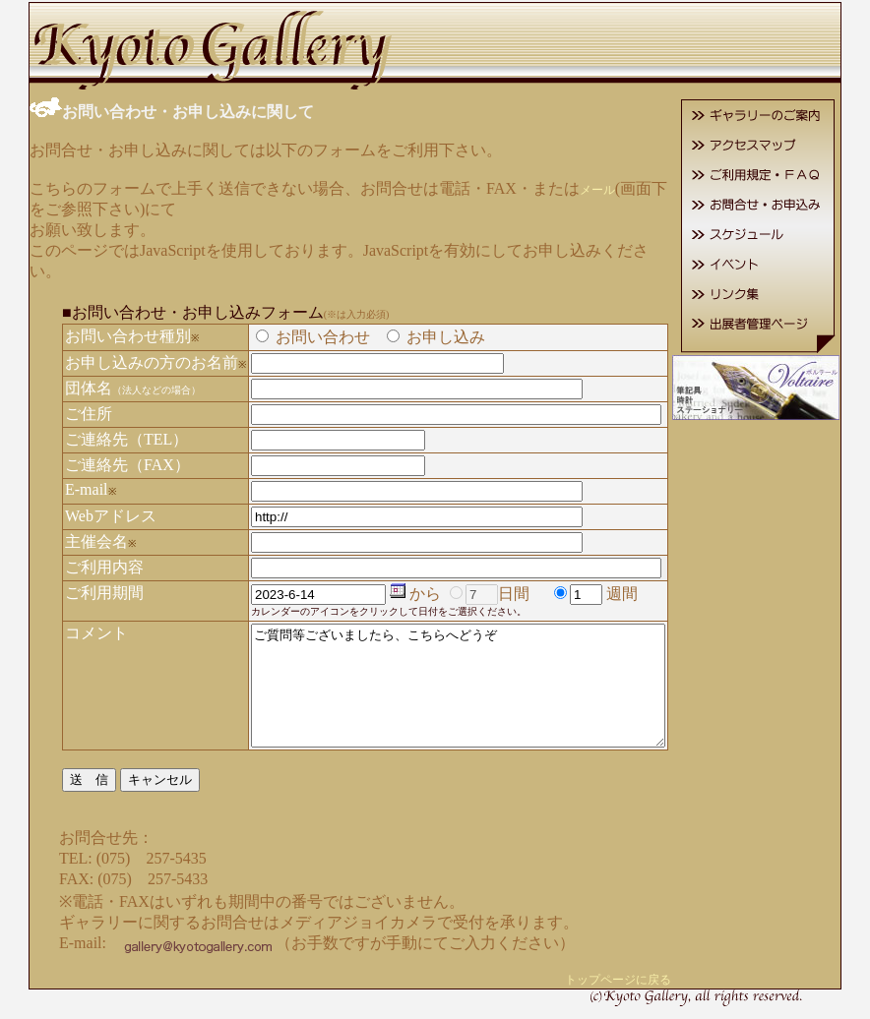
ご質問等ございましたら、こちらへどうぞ (462, 675)
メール (576, 188)
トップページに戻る (646, 981)
